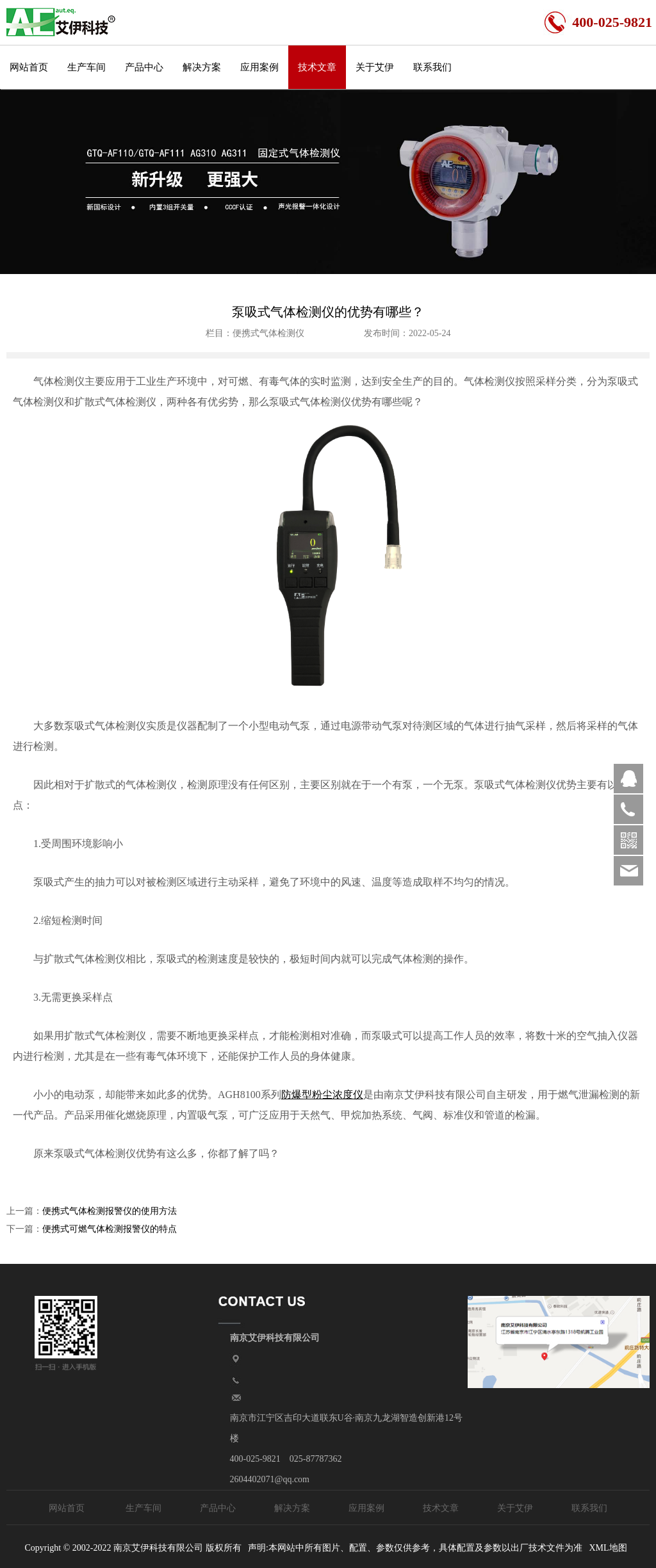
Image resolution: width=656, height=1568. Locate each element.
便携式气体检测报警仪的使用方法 (109, 1211)
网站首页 (29, 67)
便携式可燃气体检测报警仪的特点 (109, 1229)
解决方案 (202, 67)
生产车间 (86, 67)
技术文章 (317, 67)
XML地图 (608, 1548)
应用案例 (259, 67)
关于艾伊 (375, 67)
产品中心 (144, 67)
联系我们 (432, 67)
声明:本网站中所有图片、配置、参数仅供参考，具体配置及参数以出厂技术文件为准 (415, 1548)
